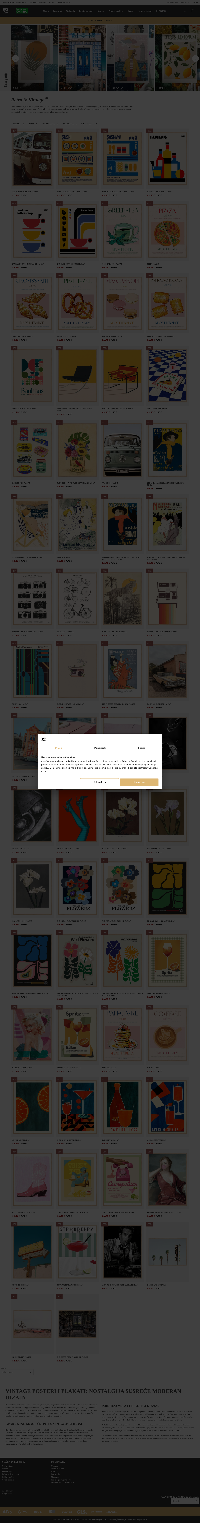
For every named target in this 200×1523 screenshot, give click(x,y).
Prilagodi (100, 782)
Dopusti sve (139, 782)
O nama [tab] (141, 748)
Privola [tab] (58, 748)
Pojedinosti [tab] (100, 748)
